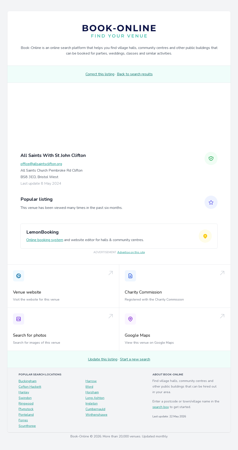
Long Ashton (95, 398)
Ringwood (26, 403)
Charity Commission (143, 292)
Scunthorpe (27, 426)
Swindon (25, 398)
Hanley (24, 392)
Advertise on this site (131, 252)
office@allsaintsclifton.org (41, 163)
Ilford (89, 386)
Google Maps (137, 335)
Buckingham (27, 381)
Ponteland (26, 414)
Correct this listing (100, 74)
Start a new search (135, 359)
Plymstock (26, 409)
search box (160, 407)
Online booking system (44, 239)
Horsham (92, 392)
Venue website (27, 292)
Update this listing (102, 359)
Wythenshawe (96, 414)
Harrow (91, 381)
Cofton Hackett (30, 386)
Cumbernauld (95, 409)
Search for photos (29, 335)
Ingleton (92, 403)
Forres (23, 420)
